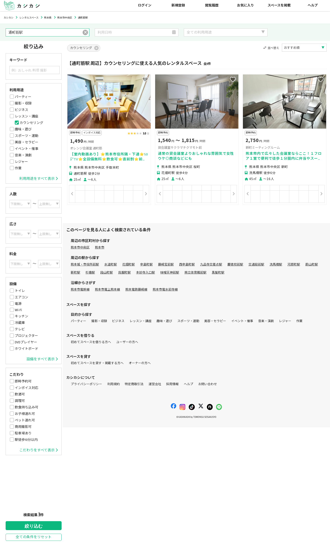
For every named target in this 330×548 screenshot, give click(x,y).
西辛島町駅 (187, 264)
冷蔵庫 (20, 323)
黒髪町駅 (218, 272)
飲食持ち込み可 (26, 407)
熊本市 (99, 247)
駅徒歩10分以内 (26, 440)
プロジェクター (26, 336)
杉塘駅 (90, 272)
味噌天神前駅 (169, 272)
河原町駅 (293, 264)
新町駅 (75, 272)
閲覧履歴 (212, 5)
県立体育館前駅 (195, 272)
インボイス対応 (26, 388)
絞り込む (34, 526)
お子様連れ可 (25, 414)
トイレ (20, 291)
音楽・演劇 (23, 155)
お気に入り (245, 5)
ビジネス (21, 110)
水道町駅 (110, 264)
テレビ (20, 329)
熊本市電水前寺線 (165, 289)
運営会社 (155, 384)
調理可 (20, 401)
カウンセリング (31, 123)
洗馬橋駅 (276, 264)
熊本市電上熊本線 (107, 289)
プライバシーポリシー (86, 384)
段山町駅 (106, 272)
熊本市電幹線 (80, 289)
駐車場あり (23, 433)
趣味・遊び (23, 129)
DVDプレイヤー (26, 342)
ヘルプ (313, 5)
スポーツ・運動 (26, 136)
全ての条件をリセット (33, 537)
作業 (18, 168)
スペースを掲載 (279, 5)
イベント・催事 (26, 149)
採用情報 (172, 384)
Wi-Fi (18, 310)
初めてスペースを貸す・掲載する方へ (97, 363)
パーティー (23, 97)
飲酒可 (20, 394)
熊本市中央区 (80, 247)
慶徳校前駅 (235, 264)
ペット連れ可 (25, 420)
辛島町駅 (146, 264)
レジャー (21, 162)
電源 (18, 304)
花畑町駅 (128, 264)
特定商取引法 (134, 384)
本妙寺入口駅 (145, 272)
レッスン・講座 (26, 116)
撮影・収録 (23, 103)
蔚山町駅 (311, 264)
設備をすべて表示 (42, 359)
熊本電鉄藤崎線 (136, 289)
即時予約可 (23, 381)
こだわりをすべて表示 (38, 450)
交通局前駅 (256, 264)
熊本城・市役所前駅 (85, 264)
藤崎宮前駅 (166, 264)
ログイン (144, 5)
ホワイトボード (26, 348)
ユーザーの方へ (127, 342)
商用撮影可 (23, 427)
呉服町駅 (124, 272)
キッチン (21, 316)
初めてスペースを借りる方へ (91, 342)
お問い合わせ (207, 384)
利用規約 (113, 384)
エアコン (21, 297)
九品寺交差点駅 (211, 264)
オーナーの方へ (140, 363)
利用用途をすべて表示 (38, 179)
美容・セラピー (26, 142)
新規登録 (178, 5)
